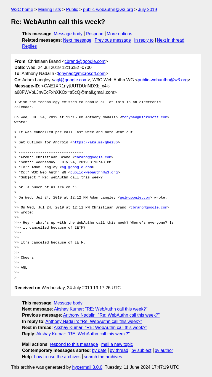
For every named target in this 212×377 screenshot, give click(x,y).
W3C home (22, 9)
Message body (68, 33)
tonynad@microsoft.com (82, 73)
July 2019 (147, 9)
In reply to (143, 40)
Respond (95, 33)
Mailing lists (49, 9)
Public (72, 9)
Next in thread (170, 40)
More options (119, 33)
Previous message (113, 40)
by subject (141, 350)
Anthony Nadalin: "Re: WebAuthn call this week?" (111, 315)
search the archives (103, 356)
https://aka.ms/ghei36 (95, 142)
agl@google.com (71, 79)
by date (99, 350)
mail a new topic (117, 344)
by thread (119, 350)
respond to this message (74, 344)
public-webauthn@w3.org (108, 9)
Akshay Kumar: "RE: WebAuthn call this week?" (100, 309)
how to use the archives (57, 356)
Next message (77, 40)
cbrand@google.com (85, 61)
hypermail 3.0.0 (87, 367)
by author (164, 350)
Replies (29, 46)
